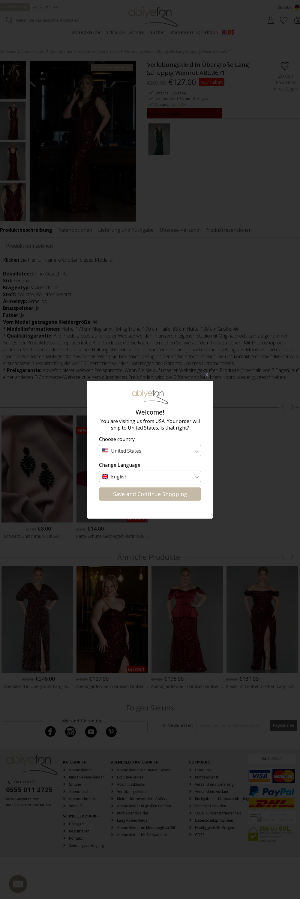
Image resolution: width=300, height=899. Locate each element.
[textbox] (150, 451)
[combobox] (150, 450)
